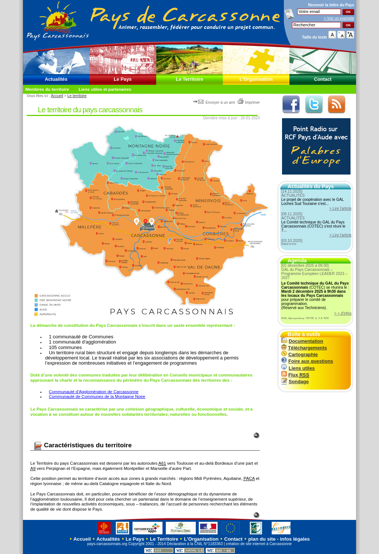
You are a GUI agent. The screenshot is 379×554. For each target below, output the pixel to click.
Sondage (295, 381)
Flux (295, 375)
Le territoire (77, 96)
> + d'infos (343, 313)
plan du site (262, 539)
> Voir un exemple (339, 18)
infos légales (295, 539)
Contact (323, 79)
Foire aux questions (307, 361)
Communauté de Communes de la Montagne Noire (97, 396)
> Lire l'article (340, 208)
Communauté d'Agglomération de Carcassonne (93, 391)
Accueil (57, 96)
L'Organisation (256, 79)
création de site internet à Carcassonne (259, 544)
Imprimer (248, 102)
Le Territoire (189, 79)
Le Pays (122, 79)
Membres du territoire (47, 89)
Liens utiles (298, 368)
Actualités (56, 79)
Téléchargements (304, 348)
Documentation (302, 341)
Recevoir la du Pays (331, 5)
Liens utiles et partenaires (104, 89)
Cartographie (299, 354)
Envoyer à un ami (214, 102)
